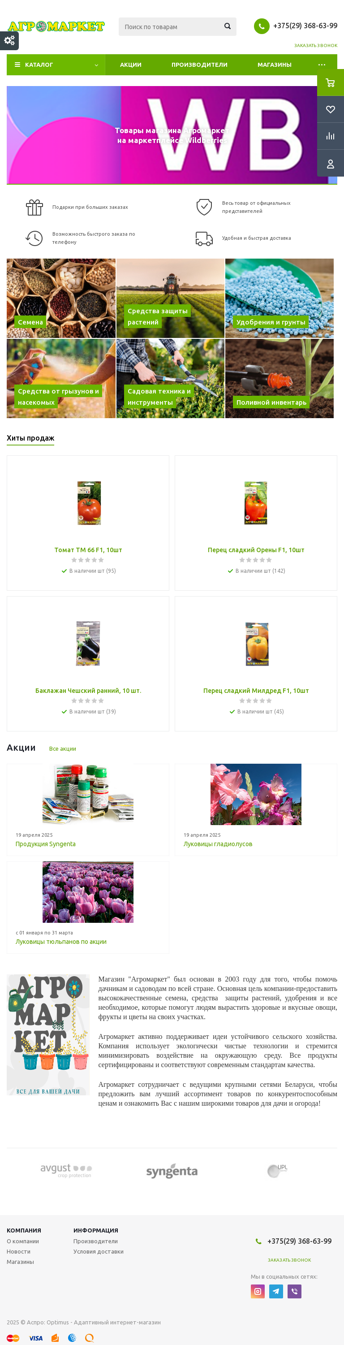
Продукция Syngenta (46, 844)
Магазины (275, 64)
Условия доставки (98, 1251)
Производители (200, 64)
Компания (24, 1230)
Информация (95, 1230)
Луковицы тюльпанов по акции (61, 941)
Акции (131, 64)
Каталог (39, 64)
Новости (18, 1251)
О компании (23, 1241)
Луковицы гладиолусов (218, 844)
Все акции (62, 748)
